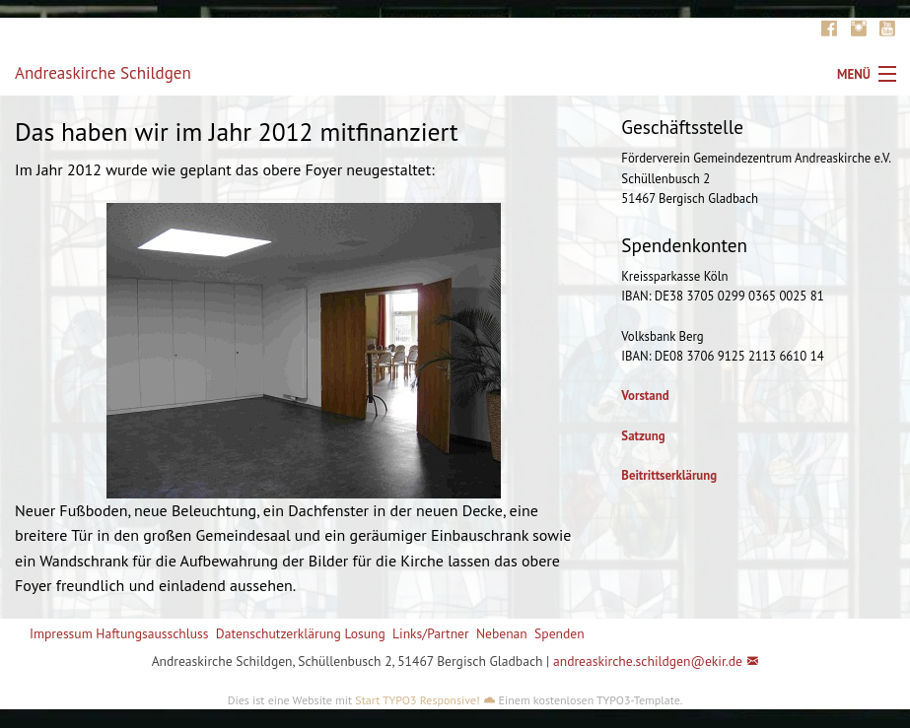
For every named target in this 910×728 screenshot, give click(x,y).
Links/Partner (430, 633)
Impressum (61, 633)
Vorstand (644, 395)
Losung (364, 633)
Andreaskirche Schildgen (103, 73)
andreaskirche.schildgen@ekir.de (647, 661)
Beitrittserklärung (669, 475)
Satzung (643, 436)
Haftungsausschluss (152, 633)
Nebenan (501, 633)
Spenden (559, 633)
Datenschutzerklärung (278, 633)
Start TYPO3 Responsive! (417, 700)
